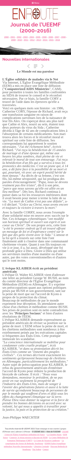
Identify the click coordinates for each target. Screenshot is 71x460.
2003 (25, 37)
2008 (63, 37)
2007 (57, 37)
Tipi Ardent (36, 449)
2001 (13, 37)
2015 (51, 40)
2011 (26, 40)
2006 (44, 37)
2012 (32, 40)
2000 (6, 37)
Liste (35, 66)
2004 (31, 37)
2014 (45, 40)
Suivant (42, 66)
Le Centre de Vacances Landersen (47, 441)
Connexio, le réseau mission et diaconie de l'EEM (28, 438)
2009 (13, 40)
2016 (57, 40)
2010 (19, 40)
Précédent (29, 66)
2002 (19, 37)
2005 (38, 37)
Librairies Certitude (41, 446)
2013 (38, 40)
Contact (46, 449)
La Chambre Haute (54, 435)
